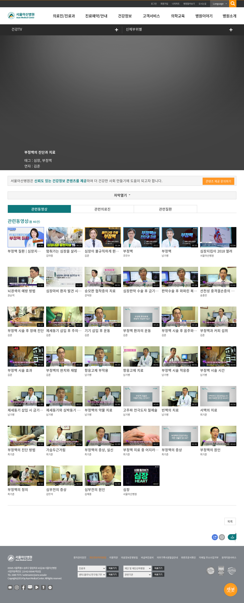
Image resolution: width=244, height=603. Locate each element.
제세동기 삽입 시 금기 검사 (27, 410)
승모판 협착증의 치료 (100, 290)
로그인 (154, 3)
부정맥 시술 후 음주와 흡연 (181, 330)
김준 (37, 166)
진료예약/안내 (96, 16)
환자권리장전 (80, 557)
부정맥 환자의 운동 (137, 330)
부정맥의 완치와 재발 (61, 370)
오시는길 (202, 3)
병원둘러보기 (189, 3)
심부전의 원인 (95, 489)
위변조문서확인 (188, 557)
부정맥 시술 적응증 (175, 370)
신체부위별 (134, 29)
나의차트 (176, 3)
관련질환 (165, 209)
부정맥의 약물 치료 (98, 410)
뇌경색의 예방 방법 (21, 290)
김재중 (88, 494)
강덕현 (88, 295)
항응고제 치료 (133, 370)
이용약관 (113, 557)
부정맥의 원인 (210, 449)
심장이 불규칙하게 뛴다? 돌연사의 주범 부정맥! (119, 251)
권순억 (11, 295)
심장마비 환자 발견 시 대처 (66, 290)
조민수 (126, 255)
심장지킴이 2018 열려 (216, 251)
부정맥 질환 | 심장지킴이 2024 (30, 251)
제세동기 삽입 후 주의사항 (65, 330)
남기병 (165, 255)
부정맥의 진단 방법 (21, 449)
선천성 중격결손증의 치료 (219, 290)
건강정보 (125, 16)
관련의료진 (102, 209)
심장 (37, 160)
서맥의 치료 (208, 410)
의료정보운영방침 (129, 557)
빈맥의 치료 (170, 410)
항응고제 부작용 (96, 370)
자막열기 (120, 195)
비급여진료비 (147, 557)
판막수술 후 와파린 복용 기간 (183, 290)
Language (218, 3)
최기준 (203, 414)
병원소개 (229, 16)
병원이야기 (204, 16)
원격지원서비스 (229, 557)
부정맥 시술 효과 (20, 370)
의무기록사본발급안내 (167, 557)
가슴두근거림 (56, 449)
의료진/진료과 (64, 16)
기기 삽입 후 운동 (97, 330)
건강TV (16, 29)
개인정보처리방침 (97, 557)
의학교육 (178, 16)
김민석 (49, 494)
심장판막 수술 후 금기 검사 (143, 290)
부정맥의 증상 (172, 449)
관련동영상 (39, 209)
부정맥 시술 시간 (212, 370)
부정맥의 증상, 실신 (99, 449)
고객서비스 (151, 16)
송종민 (203, 295)
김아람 (49, 255)
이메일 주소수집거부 (208, 557)
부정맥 (47, 160)
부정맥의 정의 (18, 489)
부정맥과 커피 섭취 (214, 330)
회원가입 (164, 3)
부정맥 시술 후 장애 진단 (26, 330)
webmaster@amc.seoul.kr (35, 575)
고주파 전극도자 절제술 (140, 410)
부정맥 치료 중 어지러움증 (142, 449)
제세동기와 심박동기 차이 (65, 410)
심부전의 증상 (56, 489)
